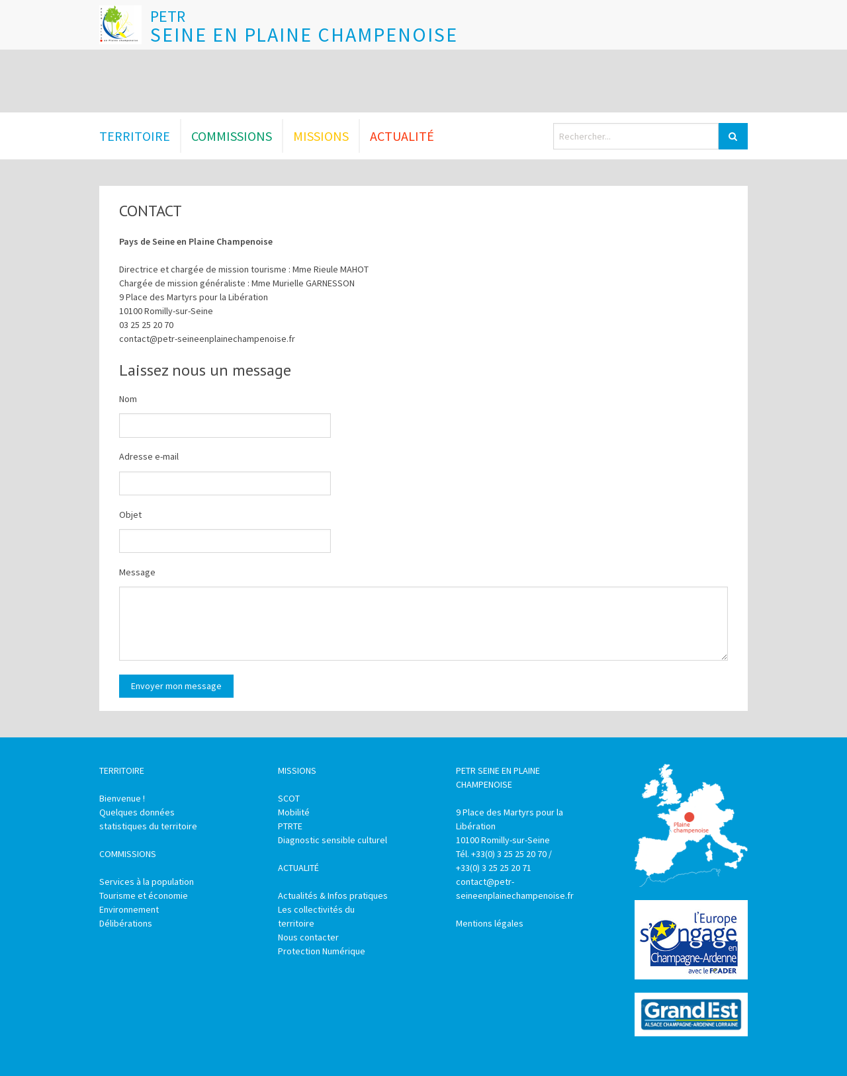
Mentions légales (489, 923)
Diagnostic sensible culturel (332, 840)
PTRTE (290, 826)
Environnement (129, 909)
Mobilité (294, 812)
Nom (128, 399)
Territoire (134, 136)
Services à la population (146, 882)
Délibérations (125, 923)
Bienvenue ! (122, 798)
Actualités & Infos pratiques (333, 895)
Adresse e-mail (149, 456)
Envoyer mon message (176, 686)
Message (137, 572)
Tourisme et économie (143, 895)
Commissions (231, 136)
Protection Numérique (321, 951)
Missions (321, 136)
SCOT (289, 798)
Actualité (402, 136)
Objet (130, 514)
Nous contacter (308, 937)
